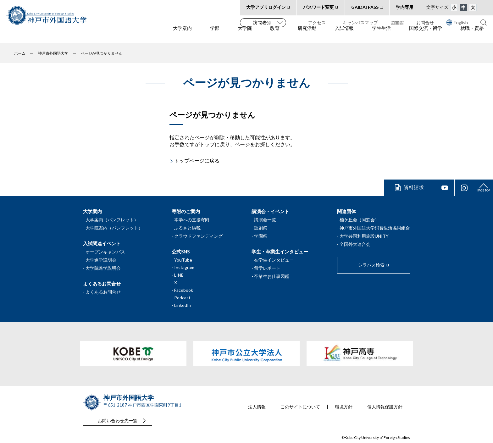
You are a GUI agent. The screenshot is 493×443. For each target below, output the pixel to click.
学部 (214, 35)
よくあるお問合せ (103, 292)
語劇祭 (260, 227)
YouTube (183, 260)
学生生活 (381, 35)
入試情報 (344, 35)
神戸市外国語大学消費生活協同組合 (375, 227)
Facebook (183, 290)
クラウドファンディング (198, 236)
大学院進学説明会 (103, 268)
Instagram (184, 267)
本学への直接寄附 (191, 219)
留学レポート (267, 268)
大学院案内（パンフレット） (114, 227)
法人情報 (257, 407)
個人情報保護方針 (384, 407)
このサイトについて (300, 407)
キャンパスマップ (360, 22)
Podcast (182, 297)
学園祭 (260, 236)
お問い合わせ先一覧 (117, 420)
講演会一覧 (265, 219)
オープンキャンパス (105, 251)
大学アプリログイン (266, 7)
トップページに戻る (196, 160)
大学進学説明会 (101, 260)
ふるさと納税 (187, 227)
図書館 (397, 22)
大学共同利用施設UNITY (364, 236)
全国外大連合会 (355, 244)
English (457, 22)
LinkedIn (182, 305)
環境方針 (343, 407)
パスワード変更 (318, 7)
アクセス (317, 22)
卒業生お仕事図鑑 (271, 276)
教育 (275, 35)
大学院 (245, 35)
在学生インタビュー (274, 260)
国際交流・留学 (425, 35)
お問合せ (425, 22)
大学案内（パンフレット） (112, 219)
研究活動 (307, 35)
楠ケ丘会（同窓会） (359, 219)
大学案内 (182, 35)
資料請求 (414, 187)
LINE (179, 275)
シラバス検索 (371, 265)
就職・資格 (472, 35)
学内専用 (404, 7)
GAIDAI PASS (365, 7)
